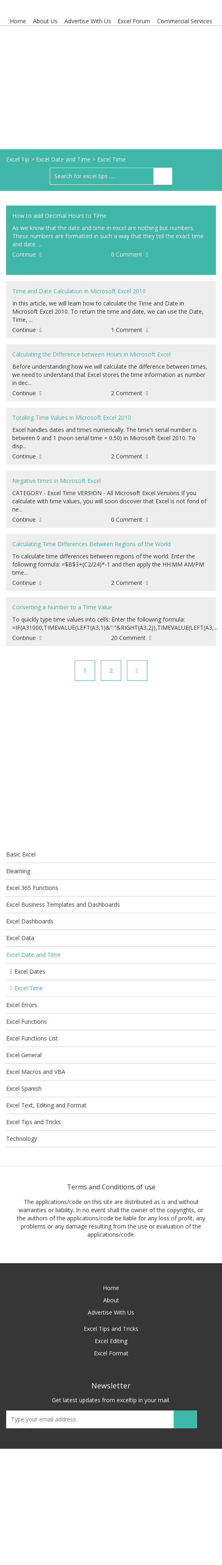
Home (18, 21)
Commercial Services (185, 21)
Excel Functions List (32, 1038)
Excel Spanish (24, 1088)
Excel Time (26, 988)
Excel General (24, 1055)
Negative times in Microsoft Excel (56, 481)
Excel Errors (21, 1005)
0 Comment (129, 254)
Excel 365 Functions (32, 888)
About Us (45, 21)
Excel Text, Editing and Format (46, 1105)
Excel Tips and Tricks (33, 1122)
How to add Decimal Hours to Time (59, 215)
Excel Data (20, 938)
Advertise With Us (87, 21)
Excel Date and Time (33, 954)
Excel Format (111, 1353)
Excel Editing (111, 1341)
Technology (21, 1138)
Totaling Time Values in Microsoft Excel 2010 (71, 417)
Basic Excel (21, 854)
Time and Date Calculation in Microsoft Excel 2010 (79, 291)
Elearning (18, 871)
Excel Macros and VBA (35, 1072)
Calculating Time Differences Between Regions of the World (91, 544)
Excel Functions (26, 1021)
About (111, 1300)
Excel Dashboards (29, 921)
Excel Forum (134, 21)
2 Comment (129, 393)
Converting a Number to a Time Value (62, 607)
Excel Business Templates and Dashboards (63, 904)
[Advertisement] (111, 88)
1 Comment (129, 330)
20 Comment (131, 638)
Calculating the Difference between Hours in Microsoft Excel (91, 354)
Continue (27, 254)
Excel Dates (27, 971)
